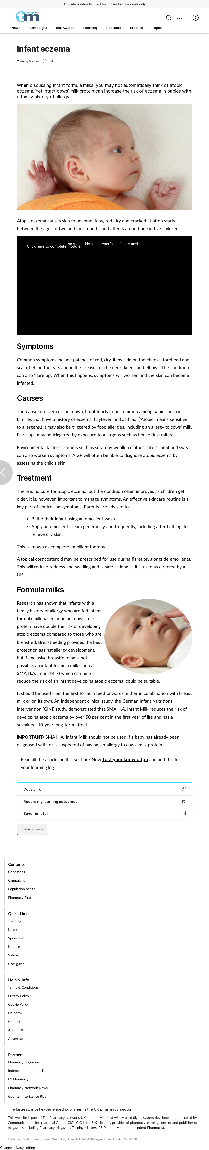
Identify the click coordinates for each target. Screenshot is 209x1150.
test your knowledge (125, 759)
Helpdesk (15, 1013)
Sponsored (16, 938)
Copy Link (104, 789)
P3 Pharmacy (18, 1079)
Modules (14, 946)
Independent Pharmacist (145, 1127)
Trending (14, 921)
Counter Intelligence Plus (27, 1096)
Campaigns (16, 880)
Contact (14, 1021)
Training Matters (84, 1127)
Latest (12, 929)
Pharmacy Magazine (23, 1062)
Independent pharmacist (27, 1070)
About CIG (16, 1030)
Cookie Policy (18, 1004)
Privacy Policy (18, 996)
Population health (21, 889)
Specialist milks (32, 829)
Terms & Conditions (23, 987)
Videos (13, 955)
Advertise (15, 1038)
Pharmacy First (19, 897)
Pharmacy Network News (28, 1087)
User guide (16, 964)
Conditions (16, 872)
